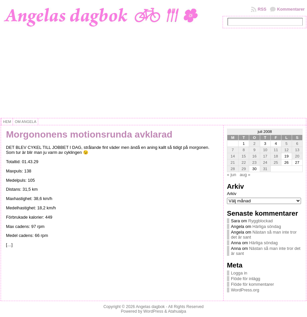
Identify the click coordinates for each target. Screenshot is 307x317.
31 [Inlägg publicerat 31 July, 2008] (265, 169)
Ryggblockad (260, 220)
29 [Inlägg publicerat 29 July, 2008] (244, 169)
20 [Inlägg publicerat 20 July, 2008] (297, 156)
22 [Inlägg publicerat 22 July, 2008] (244, 162)
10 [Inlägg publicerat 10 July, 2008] (265, 150)
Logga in (239, 272)
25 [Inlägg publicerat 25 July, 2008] (276, 162)
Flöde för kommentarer (252, 284)
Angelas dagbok (150, 306)
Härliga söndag (267, 226)
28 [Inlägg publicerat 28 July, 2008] (233, 169)
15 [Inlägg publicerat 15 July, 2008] (244, 156)
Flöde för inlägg (245, 278)
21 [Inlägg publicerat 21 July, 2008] (233, 162)
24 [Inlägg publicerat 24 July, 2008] (265, 162)
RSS (261, 9)
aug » (245, 174)
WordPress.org (245, 289)
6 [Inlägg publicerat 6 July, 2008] (297, 144)
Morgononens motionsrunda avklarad (89, 134)
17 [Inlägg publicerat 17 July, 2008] (265, 156)
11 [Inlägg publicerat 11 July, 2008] (276, 150)
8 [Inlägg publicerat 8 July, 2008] (244, 150)
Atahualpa (177, 311)
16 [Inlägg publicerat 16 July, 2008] (254, 156)
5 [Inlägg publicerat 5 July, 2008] (286, 144)
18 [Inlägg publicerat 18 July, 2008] (276, 156)
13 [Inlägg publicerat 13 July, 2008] (297, 150)
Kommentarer (291, 9)
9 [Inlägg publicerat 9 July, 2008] (255, 150)
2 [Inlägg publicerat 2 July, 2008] (255, 144)
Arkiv (231, 193)
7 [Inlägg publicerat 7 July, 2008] (233, 150)
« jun (231, 174)
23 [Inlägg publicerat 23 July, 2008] (254, 162)
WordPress (153, 311)
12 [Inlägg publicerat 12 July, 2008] (286, 150)
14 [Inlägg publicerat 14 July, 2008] (233, 156)
